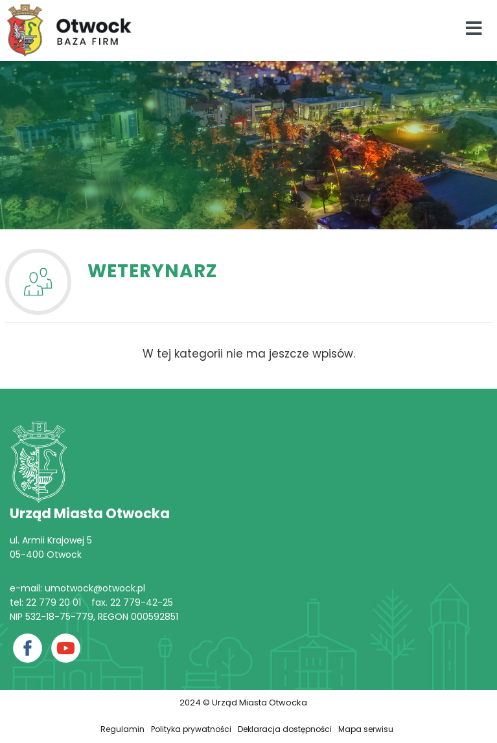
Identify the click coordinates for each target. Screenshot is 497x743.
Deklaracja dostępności (285, 729)
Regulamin (122, 729)
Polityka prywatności (191, 729)
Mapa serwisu (365, 729)
